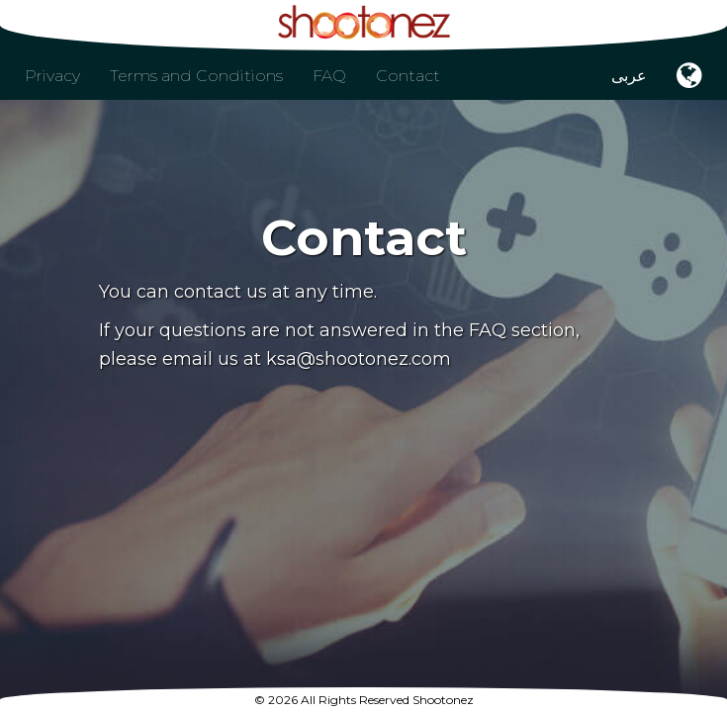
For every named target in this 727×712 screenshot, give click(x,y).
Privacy (52, 75)
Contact (408, 75)
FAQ (329, 75)
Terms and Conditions (196, 75)
